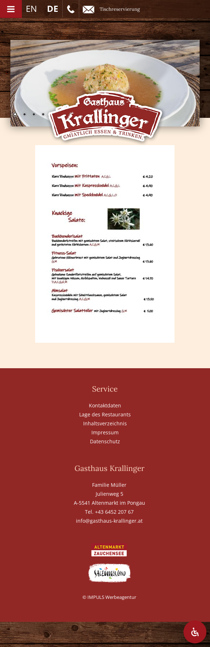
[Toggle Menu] (11, 9)
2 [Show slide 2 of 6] (24, 115)
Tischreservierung (111, 9)
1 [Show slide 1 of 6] (15, 115)
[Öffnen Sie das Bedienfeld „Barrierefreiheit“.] (194, 631)
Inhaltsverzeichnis (105, 423)
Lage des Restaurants (105, 414)
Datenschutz (105, 441)
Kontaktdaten (105, 405)
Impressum (105, 432)
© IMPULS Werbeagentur (109, 597)
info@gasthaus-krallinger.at (109, 520)
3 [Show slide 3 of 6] (34, 115)
